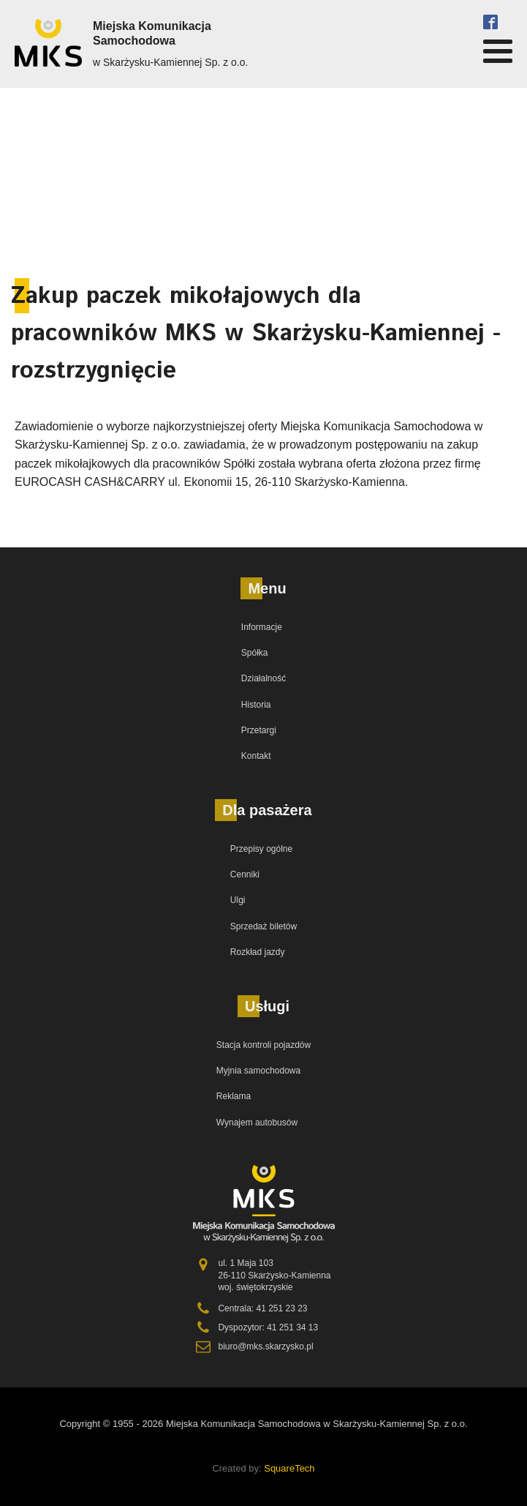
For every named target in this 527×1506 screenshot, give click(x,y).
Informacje (261, 627)
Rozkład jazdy (257, 952)
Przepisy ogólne (261, 849)
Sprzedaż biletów (263, 926)
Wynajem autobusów (256, 1122)
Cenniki (244, 874)
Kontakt (256, 756)
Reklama (233, 1096)
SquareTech (289, 1468)
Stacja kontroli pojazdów (263, 1045)
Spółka (254, 653)
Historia (256, 705)
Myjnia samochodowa (258, 1070)
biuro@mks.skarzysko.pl (265, 1346)
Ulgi (238, 900)
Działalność (263, 678)
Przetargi (258, 730)
